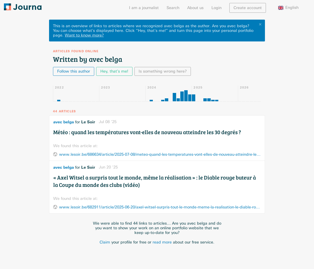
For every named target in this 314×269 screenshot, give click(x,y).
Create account (248, 7)
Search (173, 7)
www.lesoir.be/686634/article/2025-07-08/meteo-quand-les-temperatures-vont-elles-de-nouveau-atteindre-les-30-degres (160, 154)
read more (162, 242)
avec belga (63, 121)
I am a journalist (144, 7)
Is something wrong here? (163, 71)
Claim (105, 242)
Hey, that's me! (114, 71)
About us (195, 7)
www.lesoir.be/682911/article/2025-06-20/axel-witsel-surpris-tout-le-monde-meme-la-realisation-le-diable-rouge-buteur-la (160, 207)
